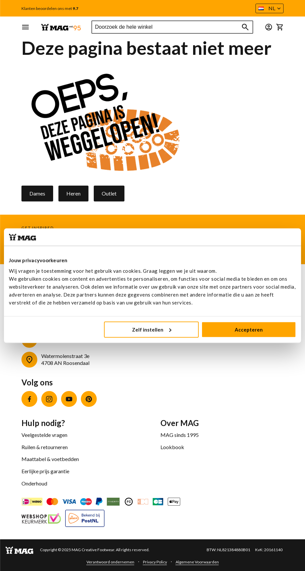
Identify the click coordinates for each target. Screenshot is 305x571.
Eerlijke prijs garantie (45, 471)
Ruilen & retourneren (44, 447)
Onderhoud (34, 483)
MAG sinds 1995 (179, 435)
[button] (269, 8)
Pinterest (89, 399)
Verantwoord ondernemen (110, 561)
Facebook (29, 399)
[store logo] (61, 27)
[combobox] (172, 27)
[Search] (245, 27)
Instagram (49, 399)
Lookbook (172, 447)
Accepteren (249, 329)
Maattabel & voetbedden (50, 459)
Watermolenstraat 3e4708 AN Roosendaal (65, 359)
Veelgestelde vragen (44, 435)
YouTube (69, 399)
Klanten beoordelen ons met (49, 9)
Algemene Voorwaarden (197, 561)
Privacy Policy (155, 561)
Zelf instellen (151, 329)
